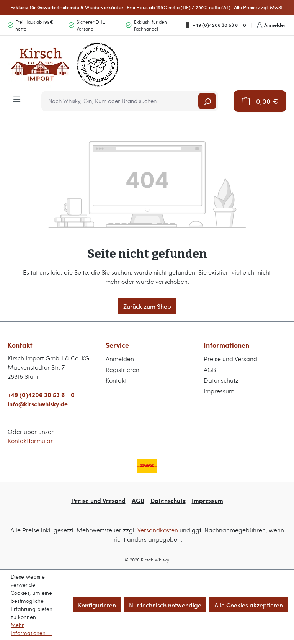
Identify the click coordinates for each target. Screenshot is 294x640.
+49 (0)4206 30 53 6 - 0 (41, 394)
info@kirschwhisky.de (38, 403)
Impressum (219, 391)
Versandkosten (157, 530)
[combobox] (120, 101)
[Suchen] (207, 101)
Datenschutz (221, 380)
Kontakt (116, 380)
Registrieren (122, 369)
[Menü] (17, 98)
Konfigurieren (97, 605)
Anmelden (271, 24)
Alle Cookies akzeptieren (248, 605)
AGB (210, 369)
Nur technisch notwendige (165, 605)
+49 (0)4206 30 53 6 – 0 (215, 24)
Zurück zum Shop (147, 306)
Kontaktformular (30, 441)
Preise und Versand (230, 359)
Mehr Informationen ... (31, 629)
